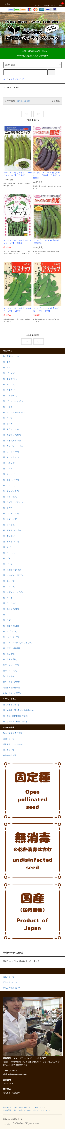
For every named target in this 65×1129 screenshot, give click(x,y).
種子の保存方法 (9, 755)
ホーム (6, 79)
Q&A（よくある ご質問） (13, 733)
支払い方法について (10, 1107)
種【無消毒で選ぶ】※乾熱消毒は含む (19, 710)
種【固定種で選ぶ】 (11, 705)
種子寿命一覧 (8, 750)
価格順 (20, 101)
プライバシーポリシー (31, 1110)
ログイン (53, 3)
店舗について (8, 739)
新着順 (27, 101)
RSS (42, 1110)
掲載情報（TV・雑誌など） (14, 744)
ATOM (48, 1110)
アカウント (38, 3)
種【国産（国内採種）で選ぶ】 (16, 716)
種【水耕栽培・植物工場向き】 (16, 722)
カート (60, 3)
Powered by (21, 1124)
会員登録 (46, 3)
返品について (39, 1107)
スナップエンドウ (18, 79)
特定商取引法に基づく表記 (12, 1110)
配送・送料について (26, 1107)
